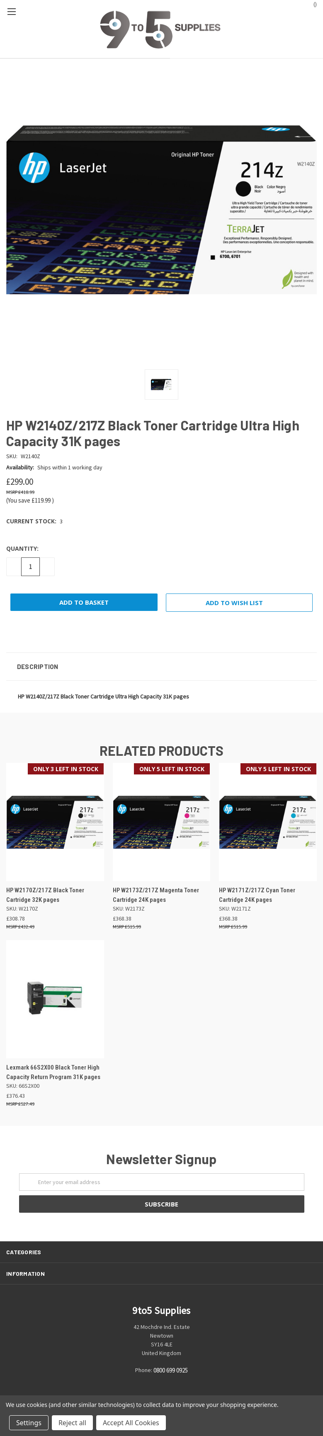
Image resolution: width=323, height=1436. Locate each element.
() (311, 4)
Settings (28, 1422)
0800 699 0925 (170, 1371)
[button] (161, 666)
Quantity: (22, 548)
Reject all (72, 1422)
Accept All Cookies (131, 1422)
